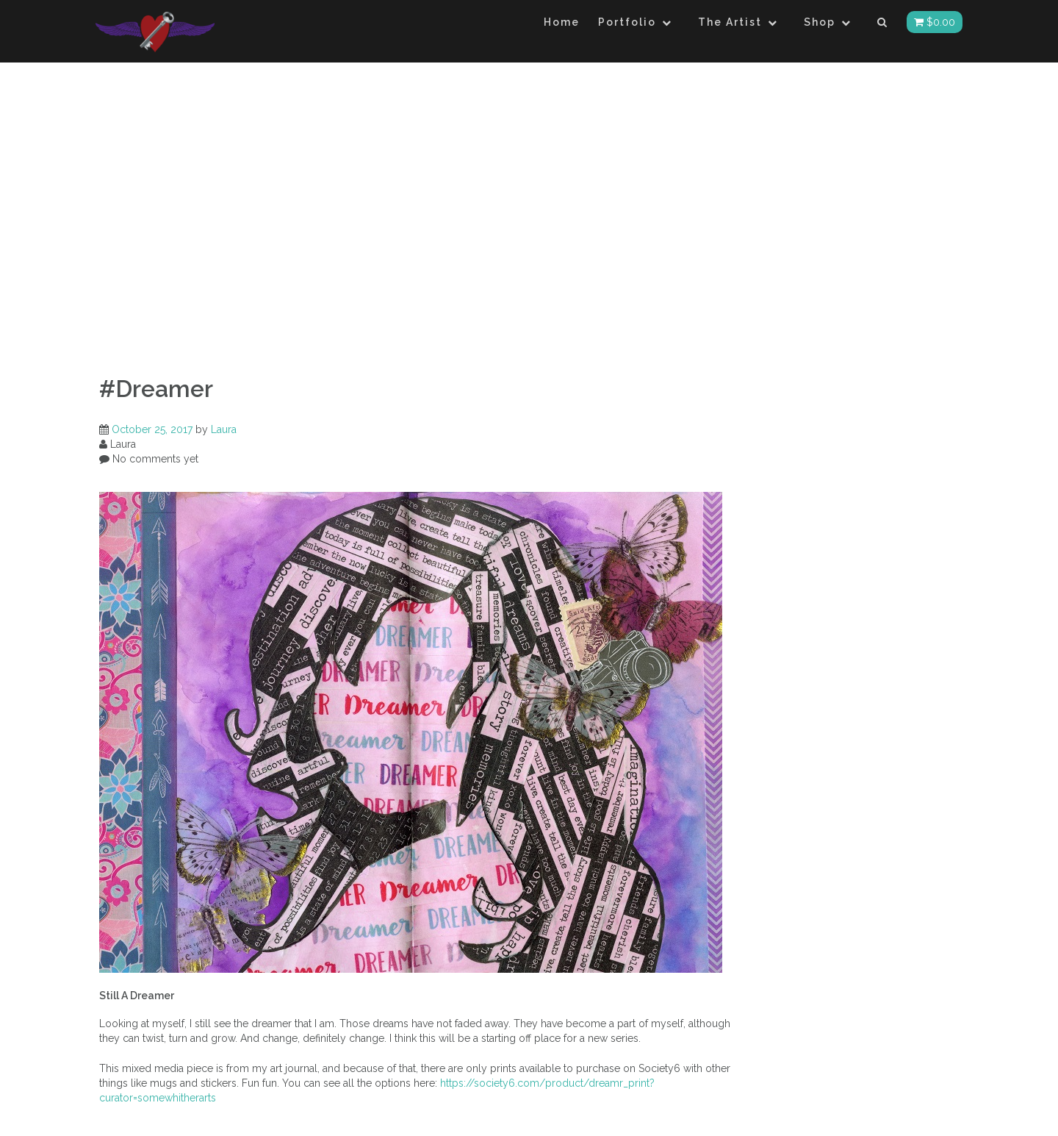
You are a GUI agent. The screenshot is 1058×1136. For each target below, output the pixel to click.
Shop (819, 22)
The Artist (730, 22)
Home (562, 22)
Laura (224, 429)
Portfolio (627, 22)
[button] (882, 25)
